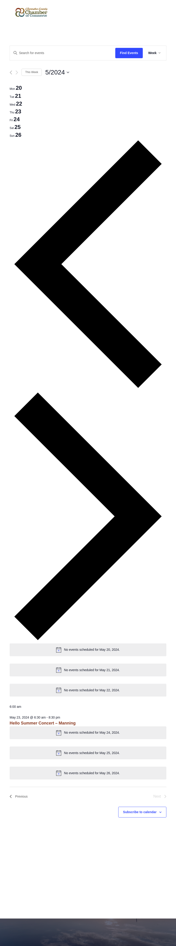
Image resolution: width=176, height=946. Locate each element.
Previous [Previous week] (19, 796)
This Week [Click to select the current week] (31, 72)
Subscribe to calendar (140, 812)
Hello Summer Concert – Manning (43, 723)
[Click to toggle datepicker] (57, 72)
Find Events (129, 53)
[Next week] (17, 72)
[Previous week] (11, 72)
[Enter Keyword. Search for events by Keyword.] (62, 53)
